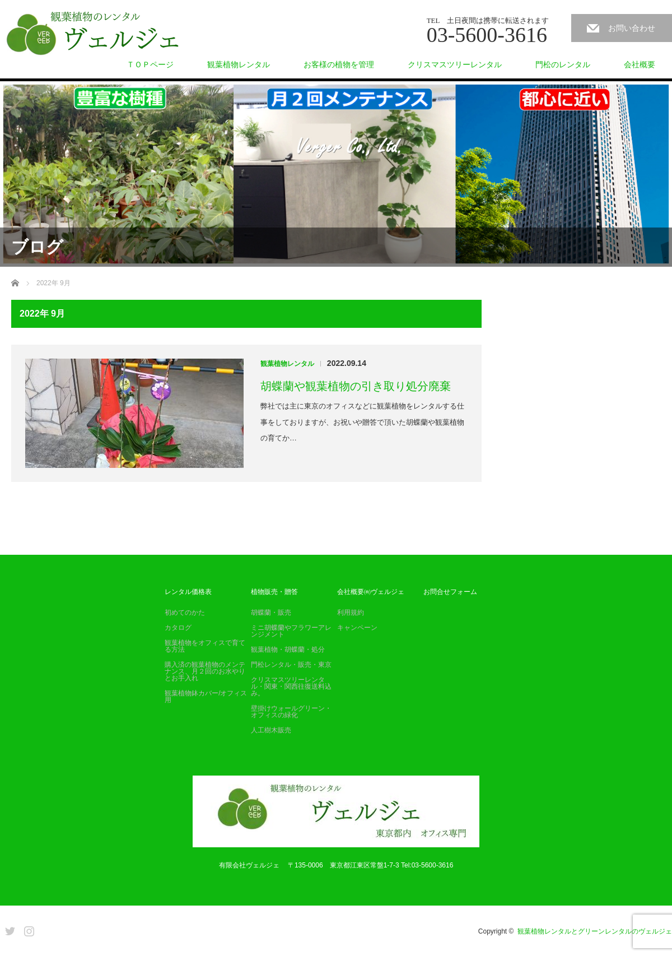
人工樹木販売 (271, 730)
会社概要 (639, 64)
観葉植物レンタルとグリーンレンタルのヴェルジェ (594, 931)
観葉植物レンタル (238, 64)
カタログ (178, 627)
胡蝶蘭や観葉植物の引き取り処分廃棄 (355, 386)
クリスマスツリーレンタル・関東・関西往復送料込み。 (291, 686)
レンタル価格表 (188, 591)
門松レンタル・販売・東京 (291, 664)
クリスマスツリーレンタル (455, 64)
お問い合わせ (631, 28)
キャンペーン (357, 627)
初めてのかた (185, 612)
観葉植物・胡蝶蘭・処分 (288, 649)
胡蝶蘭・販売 (271, 612)
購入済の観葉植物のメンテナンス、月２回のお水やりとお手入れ (205, 671)
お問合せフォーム (450, 591)
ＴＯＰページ (150, 64)
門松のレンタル (562, 64)
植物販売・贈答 (274, 591)
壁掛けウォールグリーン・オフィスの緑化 (291, 711)
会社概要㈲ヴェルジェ (370, 591)
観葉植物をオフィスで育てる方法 (205, 646)
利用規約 (350, 612)
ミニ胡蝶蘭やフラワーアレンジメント (291, 631)
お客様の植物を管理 (339, 64)
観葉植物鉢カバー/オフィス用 (206, 696)
